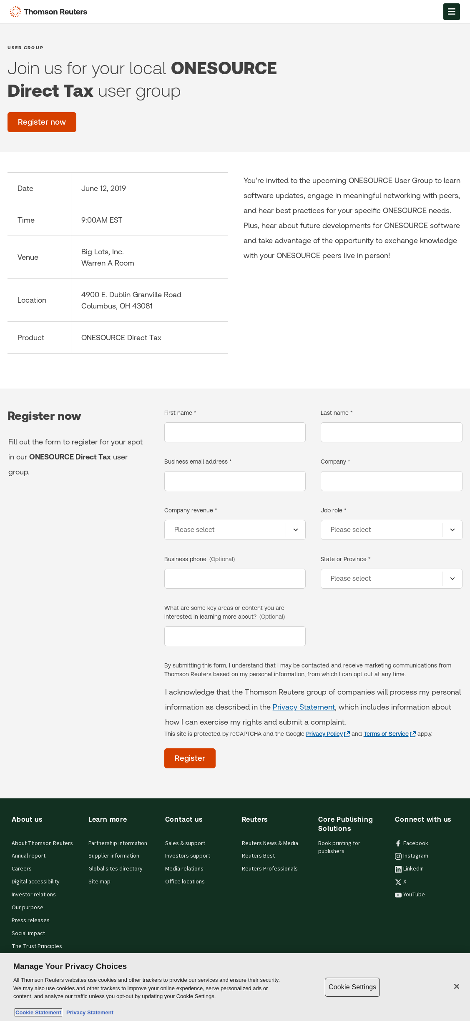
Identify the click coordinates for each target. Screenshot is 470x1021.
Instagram (411, 856)
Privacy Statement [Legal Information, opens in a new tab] (88, 1012)
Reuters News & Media (270, 843)
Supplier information (113, 856)
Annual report (28, 856)
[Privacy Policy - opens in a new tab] (328, 734)
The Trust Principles (37, 946)
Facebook (411, 843)
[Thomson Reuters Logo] (50, 11)
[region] (235, 987)
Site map (99, 882)
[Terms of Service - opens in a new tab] (390, 734)
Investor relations (34, 894)
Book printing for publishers (339, 847)
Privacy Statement (304, 706)
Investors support (187, 856)
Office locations (185, 882)
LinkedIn (409, 869)
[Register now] (42, 122)
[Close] (456, 986)
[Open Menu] (451, 11)
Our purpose (27, 907)
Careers (22, 869)
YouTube (410, 894)
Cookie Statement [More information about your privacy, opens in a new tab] (38, 1012)
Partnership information (117, 843)
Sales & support (185, 843)
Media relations (184, 869)
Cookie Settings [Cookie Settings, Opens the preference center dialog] (352, 987)
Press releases (31, 920)
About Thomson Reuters (42, 843)
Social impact (28, 933)
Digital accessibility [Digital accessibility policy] (36, 882)
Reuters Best (258, 856)
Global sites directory (115, 869)
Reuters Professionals (270, 869)
